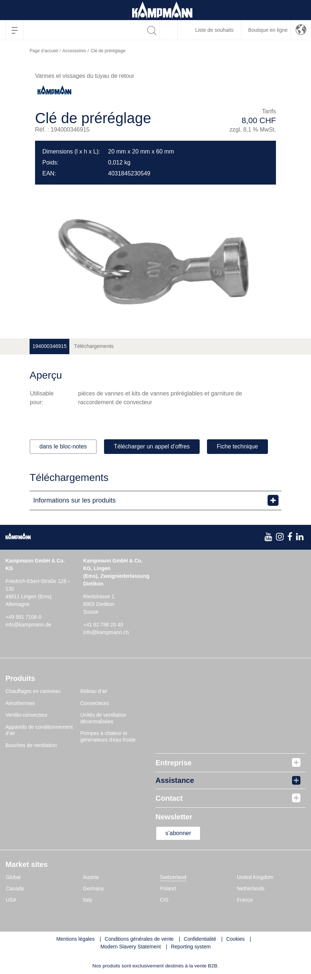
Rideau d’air (94, 691)
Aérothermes (20, 703)
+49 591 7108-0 (23, 617)
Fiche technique (237, 446)
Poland (168, 888)
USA (11, 900)
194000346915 (49, 346)
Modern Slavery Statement (130, 947)
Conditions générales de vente (139, 939)
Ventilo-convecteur (26, 715)
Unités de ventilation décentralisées (103, 718)
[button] (301, 30)
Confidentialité (200, 939)
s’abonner (178, 833)
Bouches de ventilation (31, 745)
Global (13, 877)
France (245, 900)
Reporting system (191, 947)
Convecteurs (94, 703)
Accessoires (74, 50)
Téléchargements (94, 346)
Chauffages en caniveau (33, 691)
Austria (91, 877)
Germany (93, 888)
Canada (15, 888)
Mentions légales (75, 939)
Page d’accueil (44, 50)
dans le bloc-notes (63, 446)
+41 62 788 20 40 (103, 625)
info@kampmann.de (28, 625)
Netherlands (251, 888)
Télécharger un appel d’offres (152, 446)
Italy (87, 900)
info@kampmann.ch (106, 632)
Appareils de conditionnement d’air (39, 730)
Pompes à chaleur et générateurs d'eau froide (107, 736)
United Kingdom (255, 877)
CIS (164, 900)
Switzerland (173, 877)
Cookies (235, 939)
